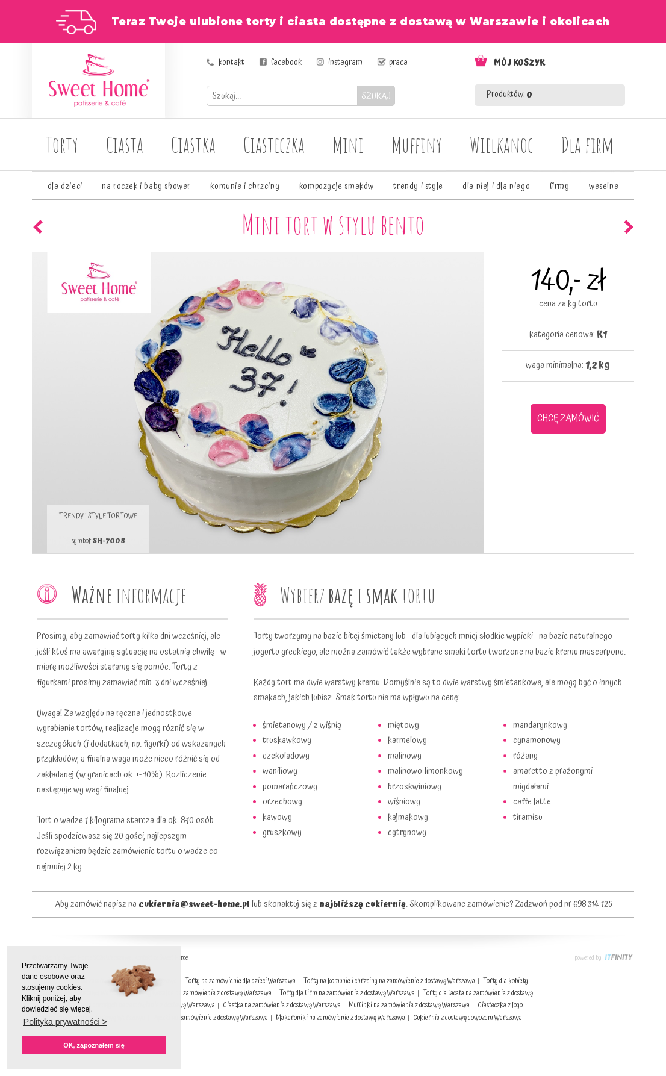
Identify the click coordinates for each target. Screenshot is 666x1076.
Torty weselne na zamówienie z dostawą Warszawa (204, 993)
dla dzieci (65, 186)
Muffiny (416, 144)
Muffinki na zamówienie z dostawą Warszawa (409, 1005)
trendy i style (418, 186)
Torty (62, 144)
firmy (560, 186)
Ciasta (124, 144)
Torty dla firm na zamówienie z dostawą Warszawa (347, 993)
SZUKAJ (376, 96)
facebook (286, 62)
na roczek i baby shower (146, 186)
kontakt (231, 62)
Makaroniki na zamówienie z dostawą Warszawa (340, 1018)
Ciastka (193, 144)
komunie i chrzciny (244, 186)
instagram (345, 62)
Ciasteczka (274, 144)
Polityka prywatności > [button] (65, 1022)
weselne (603, 186)
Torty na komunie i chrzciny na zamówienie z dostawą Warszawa (389, 981)
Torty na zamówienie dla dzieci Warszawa (240, 981)
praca (398, 62)
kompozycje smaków (336, 186)
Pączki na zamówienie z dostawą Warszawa (210, 1018)
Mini (348, 144)
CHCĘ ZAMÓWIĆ (568, 418)
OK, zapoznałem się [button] (93, 1045)
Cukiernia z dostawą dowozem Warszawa (467, 1018)
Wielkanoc (502, 144)
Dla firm (587, 144)
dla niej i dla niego (496, 186)
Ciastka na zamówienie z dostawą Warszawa (282, 1005)
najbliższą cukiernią (362, 904)
